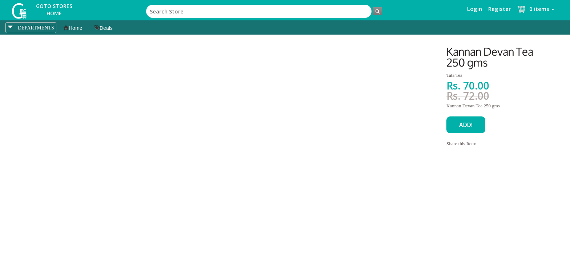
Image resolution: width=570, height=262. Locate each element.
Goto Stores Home (54, 10)
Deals (104, 28)
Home (73, 28)
